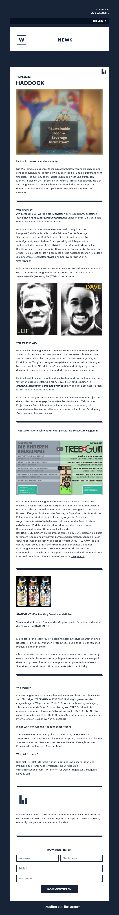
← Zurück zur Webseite (100, 11)
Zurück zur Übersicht (62, 907)
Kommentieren (59, 889)
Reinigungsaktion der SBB (31, 528)
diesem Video (46, 540)
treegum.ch (77, 556)
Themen (98, 21)
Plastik (20, 505)
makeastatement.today (74, 666)
